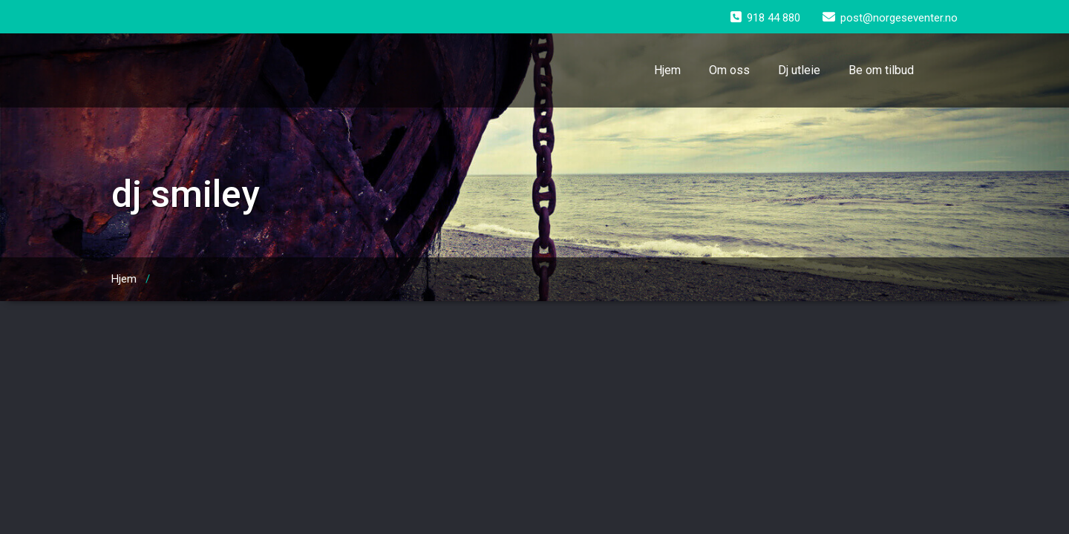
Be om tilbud (881, 70)
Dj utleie (799, 70)
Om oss (729, 70)
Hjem (667, 70)
